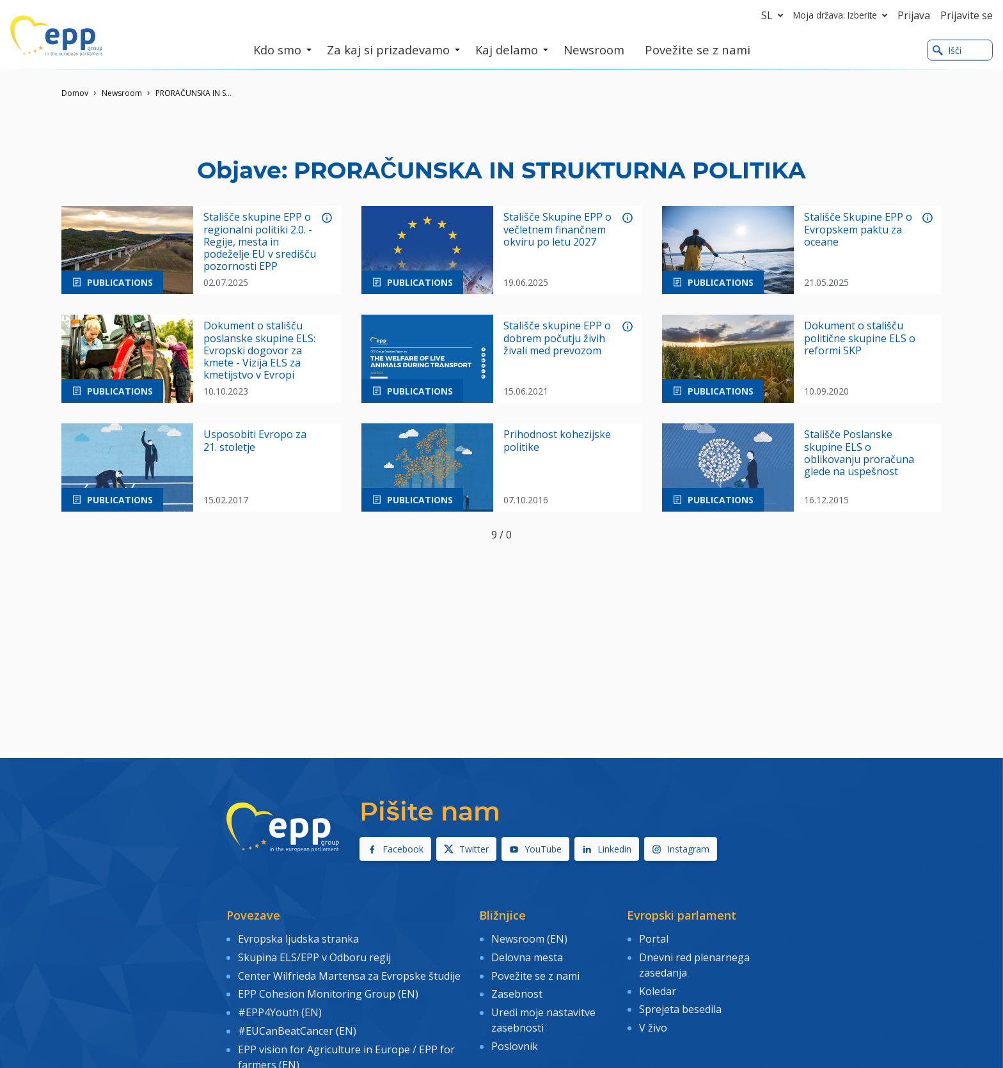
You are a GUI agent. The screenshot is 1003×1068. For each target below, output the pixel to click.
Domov (74, 93)
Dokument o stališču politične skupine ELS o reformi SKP (859, 338)
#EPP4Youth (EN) (280, 1012)
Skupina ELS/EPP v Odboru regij (314, 957)
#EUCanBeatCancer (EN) (297, 1030)
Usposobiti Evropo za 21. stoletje (254, 440)
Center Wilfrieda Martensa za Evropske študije (349, 975)
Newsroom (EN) (529, 939)
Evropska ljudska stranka (298, 939)
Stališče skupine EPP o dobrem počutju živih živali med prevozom (557, 338)
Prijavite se (966, 15)
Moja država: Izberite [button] (842, 15)
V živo (653, 1028)
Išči (947, 50)
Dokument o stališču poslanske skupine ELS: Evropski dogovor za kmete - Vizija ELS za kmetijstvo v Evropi (259, 350)
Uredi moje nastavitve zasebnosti (543, 1020)
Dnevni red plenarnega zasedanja (694, 964)
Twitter (466, 849)
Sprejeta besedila (680, 1009)
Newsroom (122, 93)
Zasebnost (516, 994)
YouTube (535, 849)
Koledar (657, 991)
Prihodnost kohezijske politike (557, 440)
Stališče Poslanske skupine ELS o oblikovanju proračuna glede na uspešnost (859, 453)
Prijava (913, 15)
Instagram (680, 849)
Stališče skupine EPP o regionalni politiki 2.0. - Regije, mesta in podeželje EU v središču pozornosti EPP (259, 241)
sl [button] (774, 15)
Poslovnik (514, 1046)
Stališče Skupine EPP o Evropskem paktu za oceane (858, 229)
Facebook (395, 849)
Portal (653, 939)
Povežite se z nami (535, 975)
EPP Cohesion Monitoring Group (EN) (328, 994)
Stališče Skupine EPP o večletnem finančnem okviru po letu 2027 (557, 229)
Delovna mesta (527, 957)
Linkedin (606, 849)
